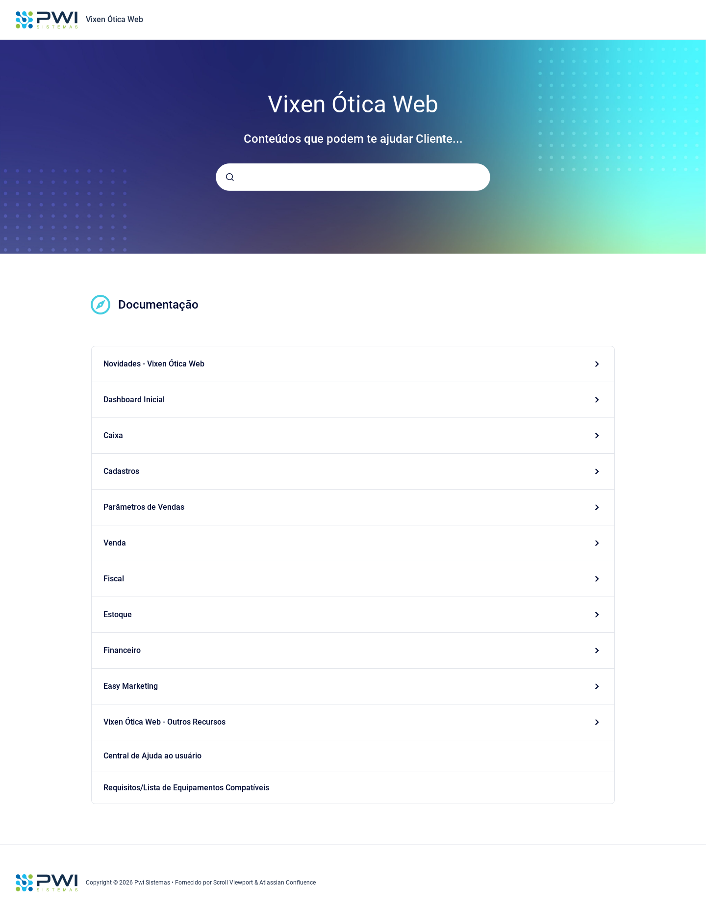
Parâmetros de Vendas (143, 507)
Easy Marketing (130, 686)
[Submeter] (230, 177)
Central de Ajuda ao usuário (152, 755)
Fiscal (113, 578)
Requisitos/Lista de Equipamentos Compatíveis (186, 787)
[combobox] (353, 177)
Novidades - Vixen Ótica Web (153, 363)
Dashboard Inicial (134, 399)
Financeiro (122, 650)
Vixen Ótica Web (114, 19)
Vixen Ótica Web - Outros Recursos (164, 722)
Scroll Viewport (233, 882)
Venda (114, 542)
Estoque (117, 614)
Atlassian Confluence (287, 882)
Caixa (113, 435)
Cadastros (121, 471)
